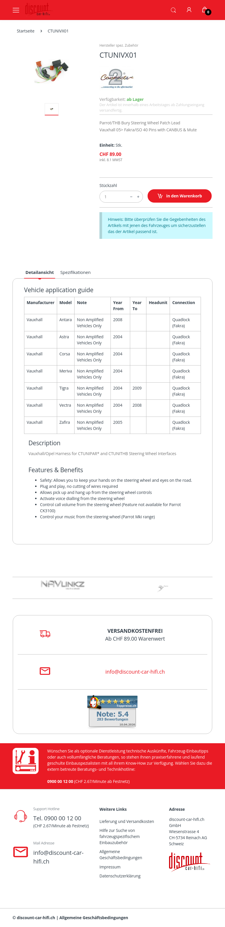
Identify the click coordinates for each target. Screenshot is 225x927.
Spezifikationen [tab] (75, 272)
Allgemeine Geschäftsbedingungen (120, 854)
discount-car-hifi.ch (36, 917)
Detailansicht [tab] (40, 272)
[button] (173, 9)
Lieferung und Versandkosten (126, 821)
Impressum (110, 867)
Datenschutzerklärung (119, 876)
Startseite (26, 31)
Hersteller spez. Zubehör (118, 45)
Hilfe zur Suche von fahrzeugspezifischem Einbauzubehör (119, 836)
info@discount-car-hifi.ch (135, 671)
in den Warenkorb (179, 196)
